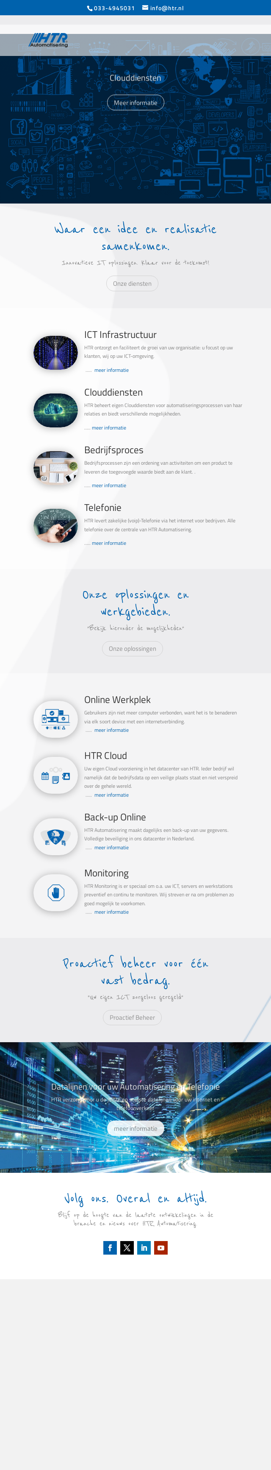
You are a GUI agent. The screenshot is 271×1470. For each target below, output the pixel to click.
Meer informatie (136, 112)
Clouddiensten (135, 87)
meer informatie (111, 370)
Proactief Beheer (132, 1017)
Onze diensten (132, 283)
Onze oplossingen (132, 648)
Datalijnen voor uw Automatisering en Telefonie (135, 1097)
